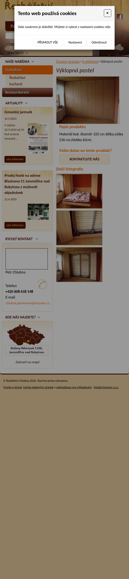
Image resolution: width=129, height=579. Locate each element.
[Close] (107, 13)
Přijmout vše (48, 42)
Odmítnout (99, 42)
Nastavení (75, 42)
